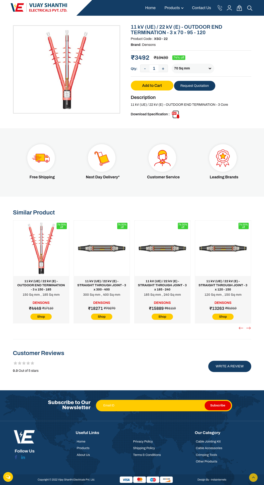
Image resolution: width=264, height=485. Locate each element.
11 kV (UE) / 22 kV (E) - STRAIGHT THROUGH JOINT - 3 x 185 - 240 (162, 285)
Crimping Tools (206, 455)
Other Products (206, 461)
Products (172, 8)
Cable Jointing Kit (208, 441)
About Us (83, 455)
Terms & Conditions (147, 455)
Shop (41, 316)
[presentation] (241, 328)
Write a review (230, 366)
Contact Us (201, 8)
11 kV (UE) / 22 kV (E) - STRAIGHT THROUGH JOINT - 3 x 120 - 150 (222, 285)
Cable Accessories (209, 448)
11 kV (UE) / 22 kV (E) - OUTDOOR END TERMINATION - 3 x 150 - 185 (41, 285)
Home (150, 8)
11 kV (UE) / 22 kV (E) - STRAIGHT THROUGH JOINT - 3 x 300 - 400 (101, 285)
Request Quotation (194, 85)
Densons (149, 45)
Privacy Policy (143, 441)
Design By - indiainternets (211, 479)
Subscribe (217, 405)
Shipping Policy (144, 448)
